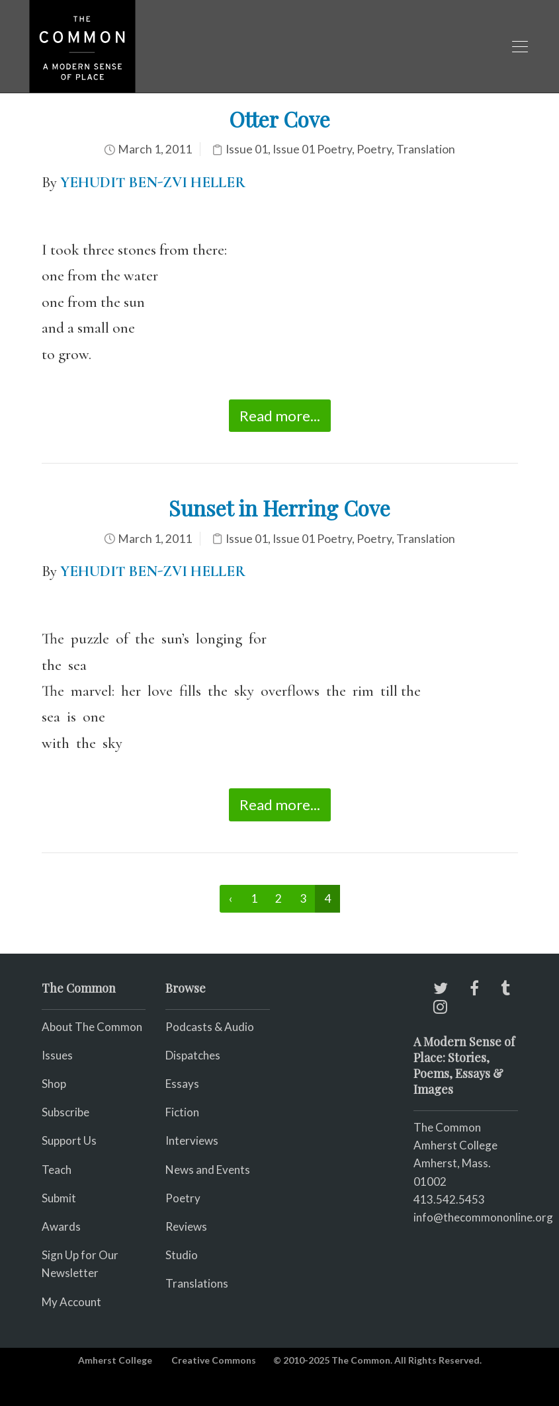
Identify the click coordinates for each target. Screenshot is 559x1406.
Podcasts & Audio (209, 1027)
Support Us (69, 1140)
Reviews (186, 1226)
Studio (181, 1255)
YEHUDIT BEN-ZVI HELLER (154, 571)
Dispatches (192, 1055)
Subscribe (65, 1112)
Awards (61, 1226)
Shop (54, 1084)
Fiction (182, 1112)
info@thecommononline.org (483, 1217)
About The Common (92, 1027)
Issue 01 (247, 149)
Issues (57, 1055)
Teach (56, 1170)
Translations (196, 1283)
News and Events (207, 1170)
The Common (447, 1127)
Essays (182, 1084)
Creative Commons (213, 1360)
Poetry (374, 149)
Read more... (279, 416)
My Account (71, 1302)
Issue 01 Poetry (312, 149)
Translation (425, 149)
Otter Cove (279, 118)
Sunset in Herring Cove (279, 507)
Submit (59, 1198)
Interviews (191, 1140)
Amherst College (115, 1360)
